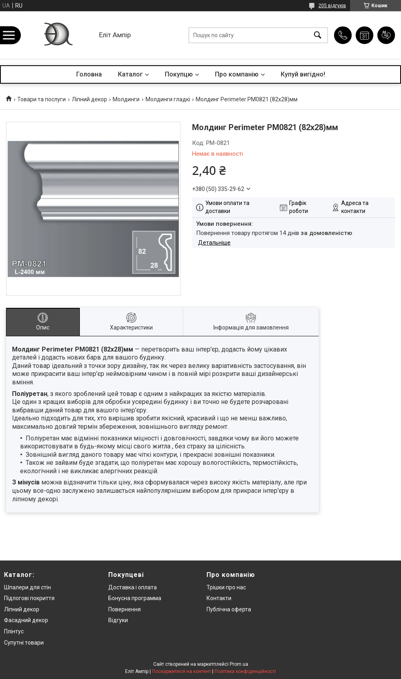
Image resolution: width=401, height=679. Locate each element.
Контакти (219, 598)
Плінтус (14, 631)
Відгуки (118, 620)
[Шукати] (317, 35)
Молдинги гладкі (168, 99)
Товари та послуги (41, 99)
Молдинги (126, 99)
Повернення (124, 609)
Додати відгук (386, 35)
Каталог (130, 74)
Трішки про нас (226, 587)
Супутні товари (24, 642)
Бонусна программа (134, 598)
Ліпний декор (89, 99)
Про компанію (237, 74)
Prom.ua (239, 664)
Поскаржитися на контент (181, 671)
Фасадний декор (26, 620)
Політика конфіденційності (245, 671)
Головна (89, 74)
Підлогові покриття (29, 598)
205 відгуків (332, 5)
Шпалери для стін (27, 587)
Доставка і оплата (132, 587)
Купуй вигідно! (303, 74)
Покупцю (179, 74)
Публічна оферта (229, 609)
